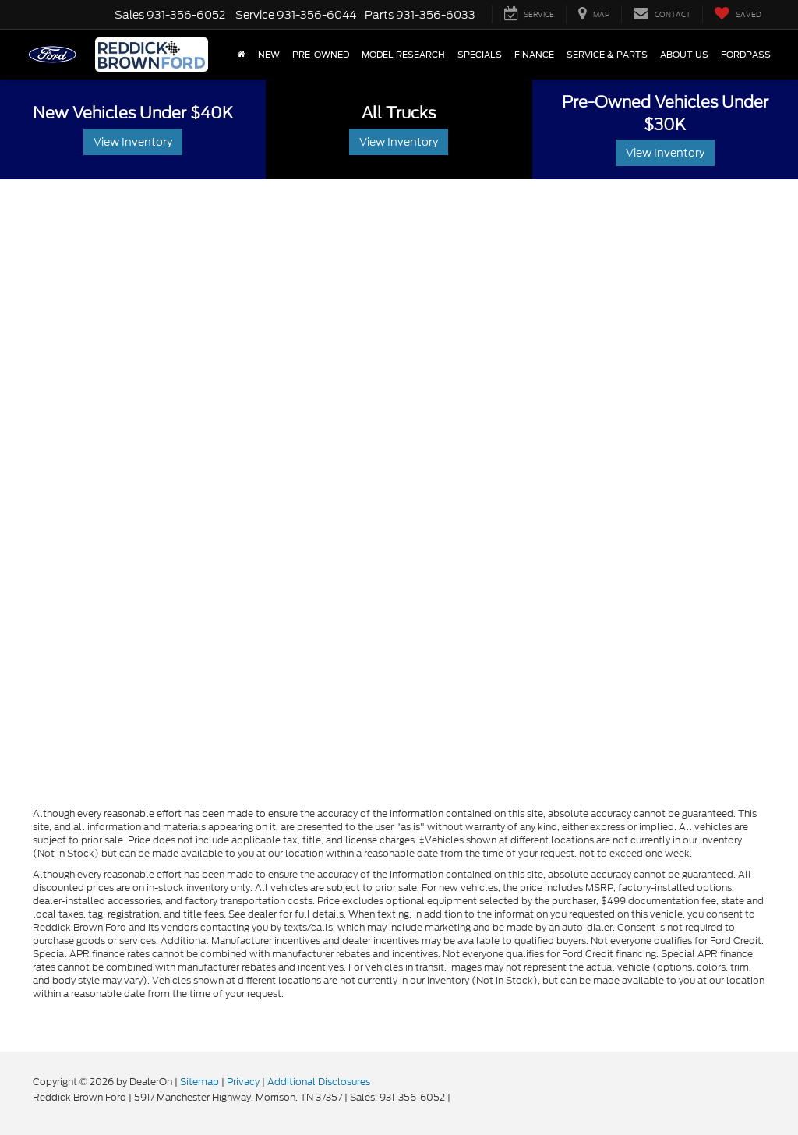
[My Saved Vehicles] (737, 14)
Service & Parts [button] (607, 54)
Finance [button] (534, 54)
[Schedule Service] (399, 491)
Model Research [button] (403, 54)
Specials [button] (479, 54)
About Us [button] (684, 54)
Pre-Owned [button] (320, 54)
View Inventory (133, 142)
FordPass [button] (746, 54)
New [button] (269, 54)
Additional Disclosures (318, 1081)
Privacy (243, 1081)
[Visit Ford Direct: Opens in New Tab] (457, 1097)
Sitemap (199, 1081)
